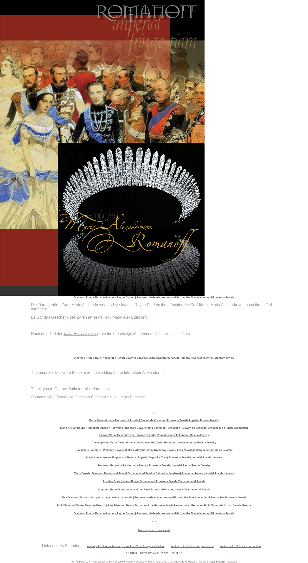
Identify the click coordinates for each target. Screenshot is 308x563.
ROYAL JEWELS (185, 561)
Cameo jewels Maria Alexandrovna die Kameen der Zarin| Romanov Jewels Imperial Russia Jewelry (154, 442)
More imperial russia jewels (154, 530)
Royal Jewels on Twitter (154, 552)
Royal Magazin (217, 561)
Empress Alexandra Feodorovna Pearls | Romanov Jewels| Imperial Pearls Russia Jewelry (154, 465)
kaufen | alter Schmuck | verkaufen (240, 546)
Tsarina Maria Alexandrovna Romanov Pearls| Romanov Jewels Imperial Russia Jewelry (154, 435)
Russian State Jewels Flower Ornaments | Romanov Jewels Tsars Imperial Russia (154, 481)
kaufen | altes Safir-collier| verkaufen (192, 546)
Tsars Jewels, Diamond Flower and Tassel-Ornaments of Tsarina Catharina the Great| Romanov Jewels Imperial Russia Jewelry (154, 473)
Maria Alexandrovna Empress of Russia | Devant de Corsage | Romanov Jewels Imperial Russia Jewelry (154, 420)
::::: (154, 412)
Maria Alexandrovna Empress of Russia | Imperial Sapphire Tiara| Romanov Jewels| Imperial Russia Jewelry (154, 457)
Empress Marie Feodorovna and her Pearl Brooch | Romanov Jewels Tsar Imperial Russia (154, 489)
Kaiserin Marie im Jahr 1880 (80, 334)
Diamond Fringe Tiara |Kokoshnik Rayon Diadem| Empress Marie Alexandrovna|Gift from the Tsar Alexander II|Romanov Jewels (154, 297)
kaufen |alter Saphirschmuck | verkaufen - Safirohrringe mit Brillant (125, 546)
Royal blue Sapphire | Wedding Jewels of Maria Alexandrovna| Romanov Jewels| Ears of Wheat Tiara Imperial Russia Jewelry (154, 450)
